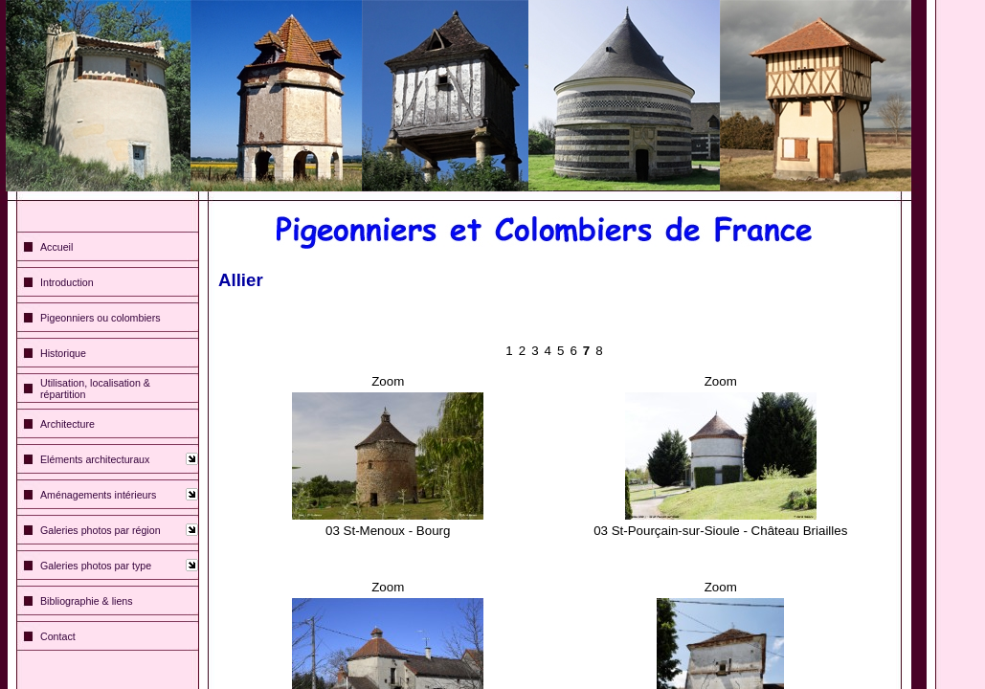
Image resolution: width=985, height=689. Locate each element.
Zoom (387, 381)
